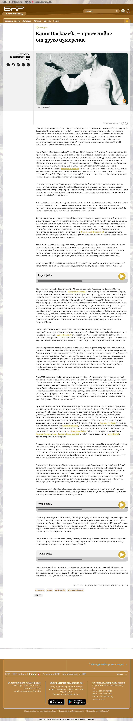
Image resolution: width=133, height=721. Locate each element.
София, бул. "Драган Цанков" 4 (26, 685)
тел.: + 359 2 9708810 (102, 691)
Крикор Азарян (43, 434)
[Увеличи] (122, 123)
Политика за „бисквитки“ (97, 711)
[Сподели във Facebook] (8, 65)
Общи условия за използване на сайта (40, 711)
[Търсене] (117, 11)
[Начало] (14, 9)
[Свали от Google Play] (77, 702)
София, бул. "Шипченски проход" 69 (108, 686)
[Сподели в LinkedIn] (18, 65)
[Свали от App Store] (56, 702)
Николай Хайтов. (77, 292)
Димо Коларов (64, 335)
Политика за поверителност (71, 711)
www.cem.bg (98, 699)
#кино (49, 590)
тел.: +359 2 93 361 (32, 688)
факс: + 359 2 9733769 (102, 694)
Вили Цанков (72, 434)
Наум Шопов (112, 434)
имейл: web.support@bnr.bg (27, 691)
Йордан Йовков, (108, 423)
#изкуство (60, 590)
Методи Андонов (70, 169)
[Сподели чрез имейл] (28, 65)
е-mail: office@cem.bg (102, 696)
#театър (39, 590)
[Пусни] (121, 275)
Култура (41, 27)
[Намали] (126, 123)
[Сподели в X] (13, 65)
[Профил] (128, 11)
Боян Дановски (78, 431)
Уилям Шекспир (70, 426)
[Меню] (127, 21)
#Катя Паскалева (75, 590)
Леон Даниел (58, 434)
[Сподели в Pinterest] (23, 65)
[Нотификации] (123, 11)
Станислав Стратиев (92, 232)
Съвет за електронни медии (108, 663)
